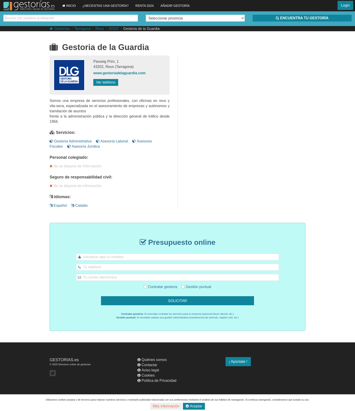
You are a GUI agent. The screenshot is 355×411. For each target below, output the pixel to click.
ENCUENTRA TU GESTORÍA (302, 18)
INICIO (69, 5)
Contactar (147, 365)
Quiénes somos (152, 360)
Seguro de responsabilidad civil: (81, 177)
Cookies (146, 375)
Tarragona (82, 29)
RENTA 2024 (144, 5)
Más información (166, 406)
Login (345, 5)
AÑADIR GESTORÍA (175, 5)
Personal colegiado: (69, 157)
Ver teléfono (105, 82)
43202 (113, 29)
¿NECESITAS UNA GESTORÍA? (106, 5)
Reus (99, 29)
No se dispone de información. (76, 166)
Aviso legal (148, 370)
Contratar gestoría (168, 282)
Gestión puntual (188, 282)
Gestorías (60, 29)
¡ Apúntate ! (238, 361)
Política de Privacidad (156, 380)
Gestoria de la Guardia (141, 29)
